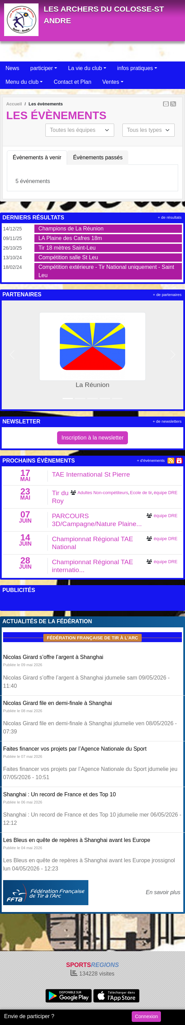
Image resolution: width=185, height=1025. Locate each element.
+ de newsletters (167, 421)
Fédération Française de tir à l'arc (92, 637)
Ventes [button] (110, 82)
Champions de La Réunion (71, 228)
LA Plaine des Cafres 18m (70, 238)
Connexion (146, 1016)
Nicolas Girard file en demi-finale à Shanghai (57, 703)
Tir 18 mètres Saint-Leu (67, 248)
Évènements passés (97, 157)
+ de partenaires (167, 295)
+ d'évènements (151, 460)
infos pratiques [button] (135, 68)
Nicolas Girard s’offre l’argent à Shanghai (53, 657)
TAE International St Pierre (91, 474)
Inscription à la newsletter (93, 438)
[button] (12, 355)
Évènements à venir (37, 157)
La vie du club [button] (85, 68)
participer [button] (41, 68)
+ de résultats (170, 217)
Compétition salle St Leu (68, 257)
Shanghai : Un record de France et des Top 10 (59, 794)
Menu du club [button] (22, 82)
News (12, 68)
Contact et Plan (72, 82)
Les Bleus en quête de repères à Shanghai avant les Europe (76, 840)
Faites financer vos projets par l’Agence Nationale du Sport (74, 749)
